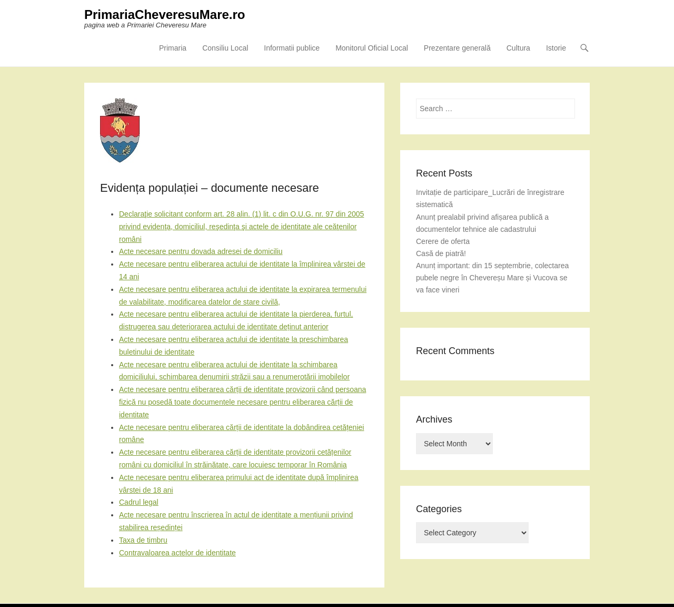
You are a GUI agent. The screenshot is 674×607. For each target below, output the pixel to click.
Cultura (518, 48)
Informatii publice (292, 48)
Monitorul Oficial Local (371, 48)
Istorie (556, 48)
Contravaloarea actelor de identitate (177, 553)
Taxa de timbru (143, 540)
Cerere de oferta (443, 241)
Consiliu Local (225, 48)
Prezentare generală (457, 48)
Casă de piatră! (441, 253)
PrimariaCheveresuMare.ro (164, 14)
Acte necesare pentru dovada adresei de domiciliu (201, 251)
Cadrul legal (138, 502)
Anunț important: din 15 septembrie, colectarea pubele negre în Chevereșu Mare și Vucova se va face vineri (492, 277)
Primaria (172, 48)
